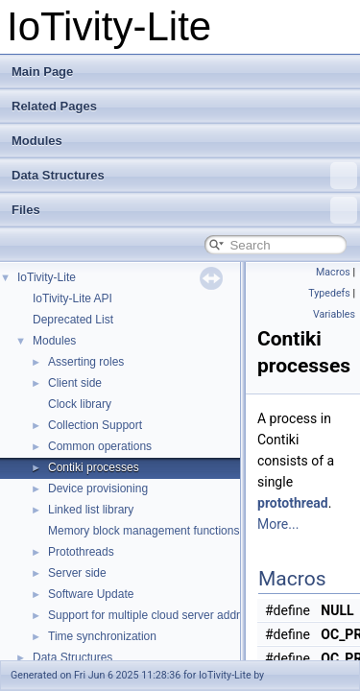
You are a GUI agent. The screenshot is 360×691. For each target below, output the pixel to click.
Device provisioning (98, 488)
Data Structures (184, 175)
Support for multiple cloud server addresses (159, 615)
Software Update (90, 594)
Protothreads (81, 552)
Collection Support (95, 425)
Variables (334, 314)
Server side (77, 573)
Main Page (42, 71)
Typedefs (329, 293)
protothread (292, 503)
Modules (37, 140)
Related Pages (54, 106)
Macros (333, 272)
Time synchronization (102, 636)
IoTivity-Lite (46, 277)
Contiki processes (93, 467)
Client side (75, 383)
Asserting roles (86, 362)
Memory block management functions (143, 530)
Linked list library (90, 509)
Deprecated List (73, 319)
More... (278, 524)
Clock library (79, 404)
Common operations (100, 446)
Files (184, 210)
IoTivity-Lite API (72, 298)
